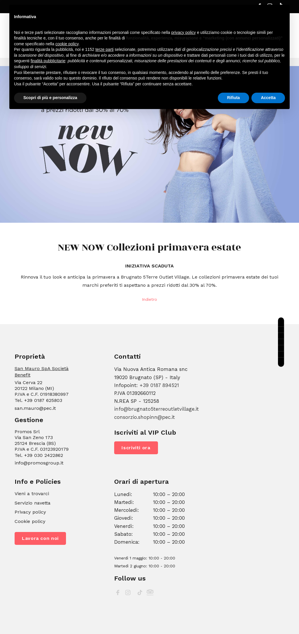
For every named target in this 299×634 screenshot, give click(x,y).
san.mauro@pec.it (35, 408)
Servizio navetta (33, 503)
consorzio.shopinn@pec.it (144, 417)
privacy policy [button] (183, 32)
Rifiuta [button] (233, 97)
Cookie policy (30, 521)
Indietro (149, 299)
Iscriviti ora (135, 447)
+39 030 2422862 (43, 455)
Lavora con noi (40, 538)
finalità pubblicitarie (48, 60)
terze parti (104, 49)
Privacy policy (30, 512)
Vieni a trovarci (32, 493)
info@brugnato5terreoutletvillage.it (156, 409)
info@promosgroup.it (39, 463)
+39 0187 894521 (159, 385)
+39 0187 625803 (43, 400)
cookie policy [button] (67, 44)
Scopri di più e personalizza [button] (50, 97)
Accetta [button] (268, 97)
